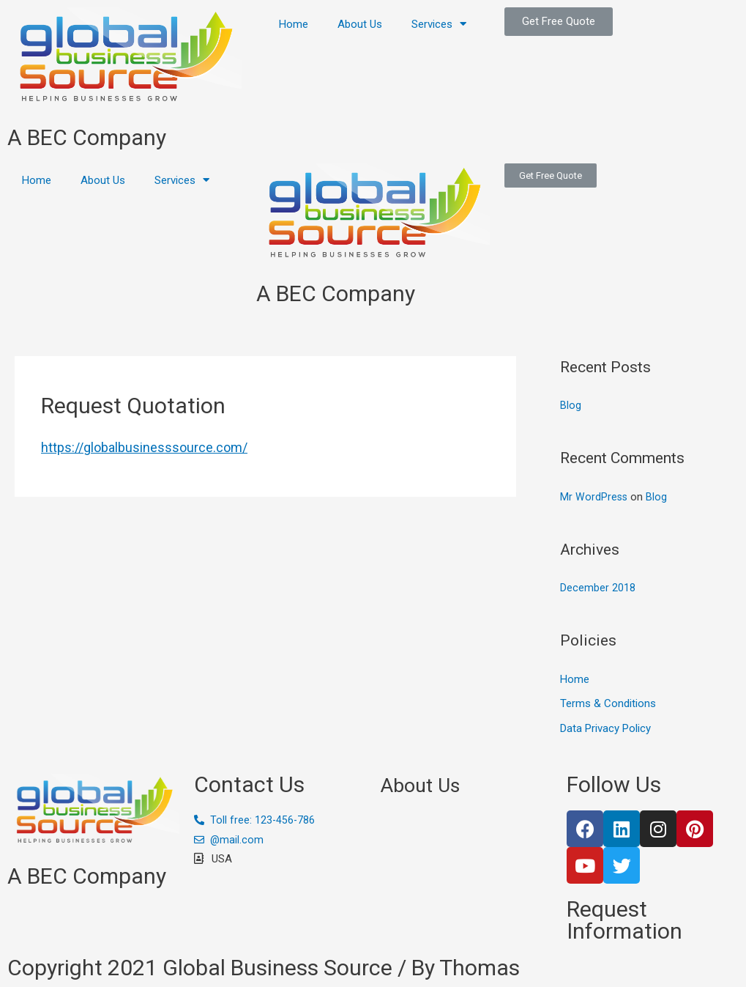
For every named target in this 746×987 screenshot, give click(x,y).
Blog (570, 405)
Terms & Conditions (608, 704)
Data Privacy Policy (605, 728)
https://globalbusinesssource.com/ (144, 447)
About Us (359, 24)
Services (438, 24)
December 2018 (597, 587)
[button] (558, 21)
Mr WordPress (594, 496)
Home (293, 24)
